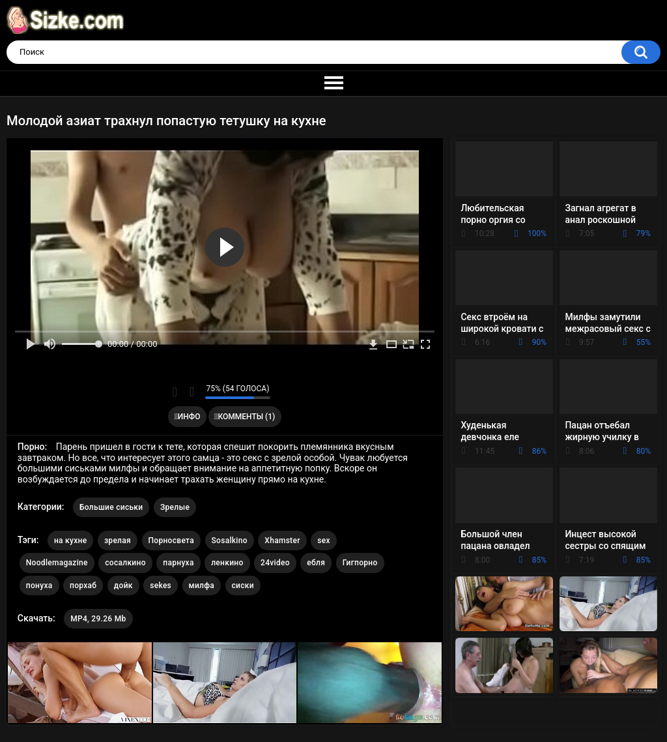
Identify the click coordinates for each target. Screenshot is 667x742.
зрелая (117, 540)
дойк (123, 585)
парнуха (178, 562)
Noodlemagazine (57, 562)
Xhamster (282, 540)
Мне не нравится (192, 391)
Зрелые (175, 507)
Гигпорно (360, 562)
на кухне (70, 540)
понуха (39, 585)
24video (275, 562)
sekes (160, 585)
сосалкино (125, 562)
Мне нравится (175, 391)
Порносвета (172, 540)
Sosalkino (230, 540)
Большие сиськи (111, 507)
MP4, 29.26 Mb (98, 618)
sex (323, 540)
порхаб (83, 585)
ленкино (227, 562)
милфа (201, 585)
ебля (316, 562)
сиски (243, 585)
